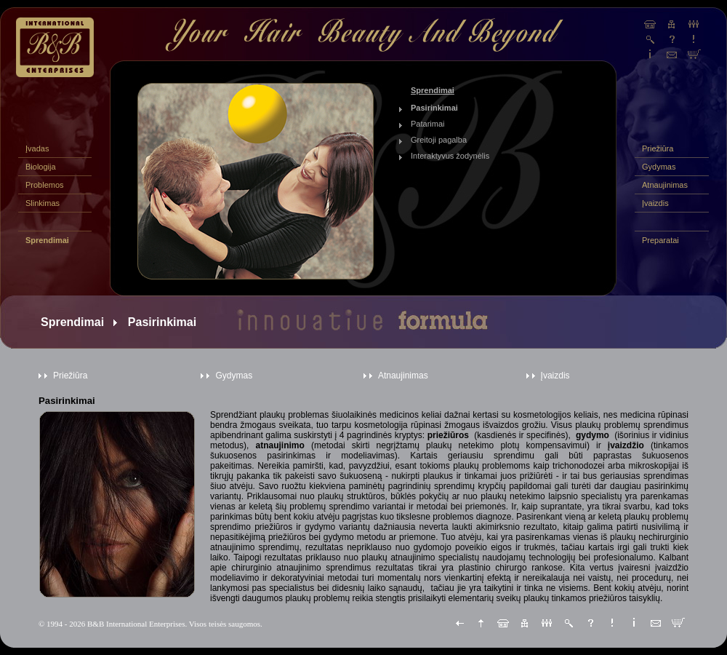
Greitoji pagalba (439, 139)
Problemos (44, 184)
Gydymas (658, 166)
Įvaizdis (655, 203)
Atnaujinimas (665, 184)
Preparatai (660, 240)
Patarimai (427, 123)
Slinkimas (42, 203)
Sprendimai (47, 240)
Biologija (40, 166)
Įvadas (37, 148)
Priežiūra (657, 148)
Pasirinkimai (434, 107)
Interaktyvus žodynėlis (450, 155)
